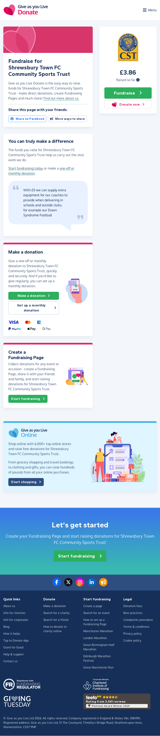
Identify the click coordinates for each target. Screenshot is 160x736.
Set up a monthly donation (36, 308)
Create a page (92, 606)
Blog (6, 627)
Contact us (10, 661)
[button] (138, 80)
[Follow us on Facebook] (56, 585)
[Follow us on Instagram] (80, 585)
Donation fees (132, 606)
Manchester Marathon (98, 631)
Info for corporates (15, 620)
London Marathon (95, 638)
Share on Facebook (27, 119)
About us (9, 606)
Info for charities (14, 613)
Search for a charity (56, 613)
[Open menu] (149, 10)
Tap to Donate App (16, 640)
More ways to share (67, 119)
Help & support (13, 654)
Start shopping (26, 482)
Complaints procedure (138, 620)
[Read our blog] (103, 585)
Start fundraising (28, 398)
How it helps (11, 633)
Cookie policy (132, 640)
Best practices (132, 613)
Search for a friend (55, 620)
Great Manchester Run (98, 667)
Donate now (128, 104)
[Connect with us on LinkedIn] (92, 585)
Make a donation (34, 295)
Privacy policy (132, 633)
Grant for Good (13, 647)
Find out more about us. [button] (61, 98)
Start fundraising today (25, 168)
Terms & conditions (136, 627)
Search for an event (96, 613)
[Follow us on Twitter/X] (68, 585)
